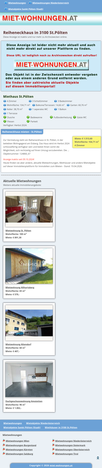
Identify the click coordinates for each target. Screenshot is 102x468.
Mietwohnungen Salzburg (19, 453)
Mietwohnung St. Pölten (18, 230)
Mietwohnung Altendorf (18, 344)
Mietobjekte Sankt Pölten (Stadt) (25, 9)
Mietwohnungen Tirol (66, 453)
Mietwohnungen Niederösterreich (51, 2)
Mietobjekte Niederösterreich (43, 423)
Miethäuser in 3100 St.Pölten (61, 427)
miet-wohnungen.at (61, 465)
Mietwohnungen (17, 2)
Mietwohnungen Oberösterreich (72, 449)
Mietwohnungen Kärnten (19, 449)
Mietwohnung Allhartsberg (19, 287)
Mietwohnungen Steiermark (70, 445)
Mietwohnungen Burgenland (21, 445)
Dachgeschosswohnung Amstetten (23, 401)
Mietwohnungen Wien (17, 440)
